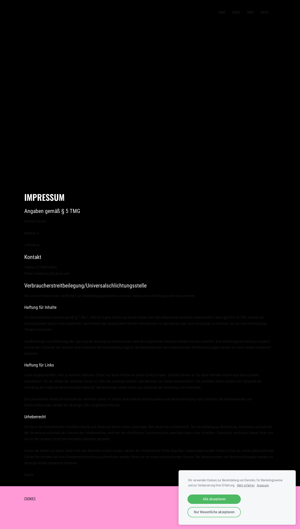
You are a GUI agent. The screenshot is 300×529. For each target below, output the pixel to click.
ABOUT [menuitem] (236, 12)
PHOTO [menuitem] (264, 12)
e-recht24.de (43, 475)
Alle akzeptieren (214, 499)
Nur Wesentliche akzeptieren (214, 512)
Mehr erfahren (246, 485)
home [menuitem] (222, 12)
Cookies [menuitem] (30, 498)
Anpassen (263, 485)
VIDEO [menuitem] (250, 12)
